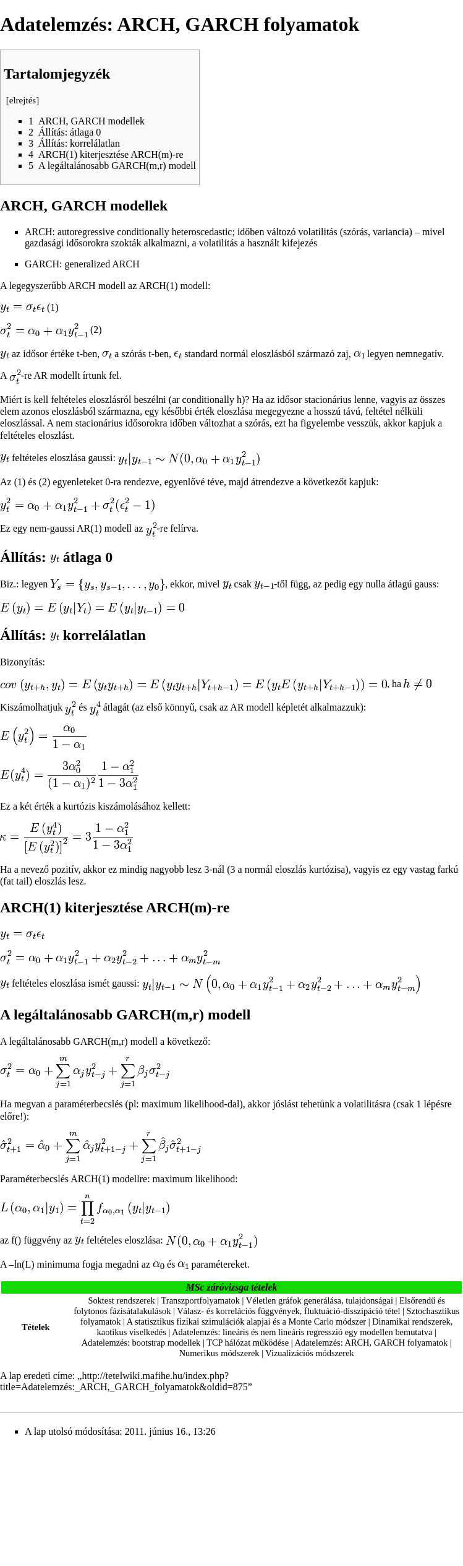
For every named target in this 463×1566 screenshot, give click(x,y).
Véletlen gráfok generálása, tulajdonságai (319, 1300)
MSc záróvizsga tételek (232, 1287)
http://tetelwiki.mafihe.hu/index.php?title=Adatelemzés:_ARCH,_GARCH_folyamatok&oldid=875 (124, 1381)
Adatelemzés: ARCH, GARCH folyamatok (371, 1343)
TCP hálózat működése (247, 1343)
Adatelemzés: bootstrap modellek (141, 1343)
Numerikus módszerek (219, 1353)
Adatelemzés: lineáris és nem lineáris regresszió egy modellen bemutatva (302, 1332)
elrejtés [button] (22, 100)
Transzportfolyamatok (200, 1300)
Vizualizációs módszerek (309, 1353)
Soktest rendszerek (121, 1300)
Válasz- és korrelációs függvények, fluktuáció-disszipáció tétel (288, 1311)
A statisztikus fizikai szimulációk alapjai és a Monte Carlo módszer (246, 1321)
